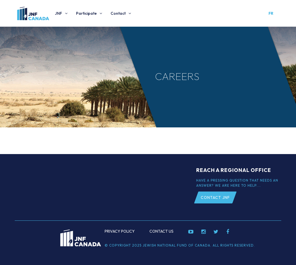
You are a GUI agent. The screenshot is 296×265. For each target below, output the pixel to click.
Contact (118, 13)
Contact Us (161, 231)
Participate (86, 13)
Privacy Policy (120, 231)
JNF (58, 13)
